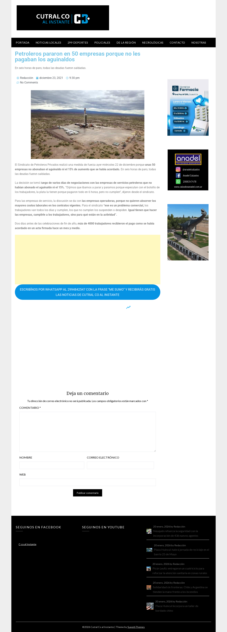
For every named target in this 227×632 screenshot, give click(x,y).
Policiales (102, 42)
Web (22, 474)
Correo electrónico (103, 457)
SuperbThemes (136, 626)
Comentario (30, 407)
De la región (126, 42)
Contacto (177, 42)
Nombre (25, 457)
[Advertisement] (87, 259)
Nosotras (198, 42)
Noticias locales (48, 42)
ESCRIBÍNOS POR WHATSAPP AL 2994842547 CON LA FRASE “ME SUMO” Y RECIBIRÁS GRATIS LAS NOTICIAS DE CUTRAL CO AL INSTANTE (87, 292)
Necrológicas (153, 42)
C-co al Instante (27, 544)
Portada (22, 42)
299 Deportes (78, 42)
